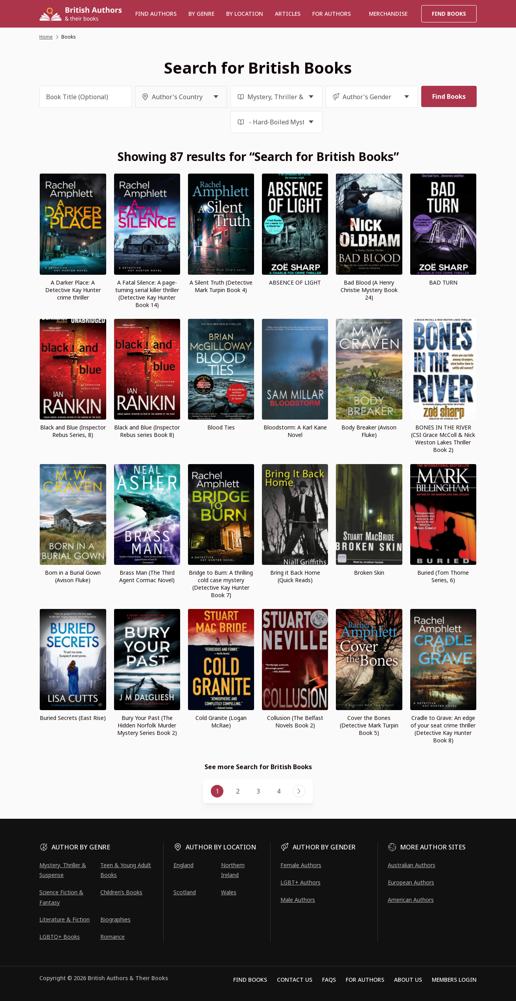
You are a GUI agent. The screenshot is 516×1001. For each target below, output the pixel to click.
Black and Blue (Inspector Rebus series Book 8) (147, 431)
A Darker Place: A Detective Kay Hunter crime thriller (73, 290)
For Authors (365, 979)
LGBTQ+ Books (59, 936)
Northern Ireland (233, 870)
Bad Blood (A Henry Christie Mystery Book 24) (369, 290)
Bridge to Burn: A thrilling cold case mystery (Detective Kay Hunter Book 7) (221, 584)
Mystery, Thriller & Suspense (62, 870)
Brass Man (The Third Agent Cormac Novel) (147, 576)
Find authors (156, 13)
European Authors (411, 882)
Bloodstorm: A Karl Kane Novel (295, 431)
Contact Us (294, 979)
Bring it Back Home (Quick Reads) (295, 576)
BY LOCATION (244, 13)
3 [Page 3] (258, 791)
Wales (228, 892)
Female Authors (300, 865)
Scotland (184, 892)
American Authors (411, 899)
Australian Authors (411, 865)
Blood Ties (221, 427)
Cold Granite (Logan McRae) (221, 721)
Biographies (115, 919)
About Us (408, 979)
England (183, 865)
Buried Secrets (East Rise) (73, 718)
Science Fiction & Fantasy (61, 897)
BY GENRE (201, 13)
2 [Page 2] (238, 791)
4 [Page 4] (278, 791)
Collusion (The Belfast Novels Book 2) (295, 721)
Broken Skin (369, 572)
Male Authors (297, 899)
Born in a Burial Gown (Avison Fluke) (73, 576)
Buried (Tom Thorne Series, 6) (443, 576)
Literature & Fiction (64, 919)
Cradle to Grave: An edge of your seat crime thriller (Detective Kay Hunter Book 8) (443, 729)
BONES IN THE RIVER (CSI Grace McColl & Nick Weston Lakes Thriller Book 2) (443, 438)
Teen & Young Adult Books (125, 870)
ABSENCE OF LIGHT (295, 282)
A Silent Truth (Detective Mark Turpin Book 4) (221, 286)
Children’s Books (121, 892)
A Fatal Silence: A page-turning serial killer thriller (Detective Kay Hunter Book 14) (147, 294)
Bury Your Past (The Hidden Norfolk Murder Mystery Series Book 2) (147, 725)
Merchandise (388, 13)
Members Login (454, 979)
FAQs (329, 979)
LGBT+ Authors (300, 882)
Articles (287, 13)
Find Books (449, 13)
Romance (112, 936)
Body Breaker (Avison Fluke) (368, 431)
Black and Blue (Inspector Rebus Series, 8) (73, 431)
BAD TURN (443, 282)
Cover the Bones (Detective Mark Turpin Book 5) (369, 725)
